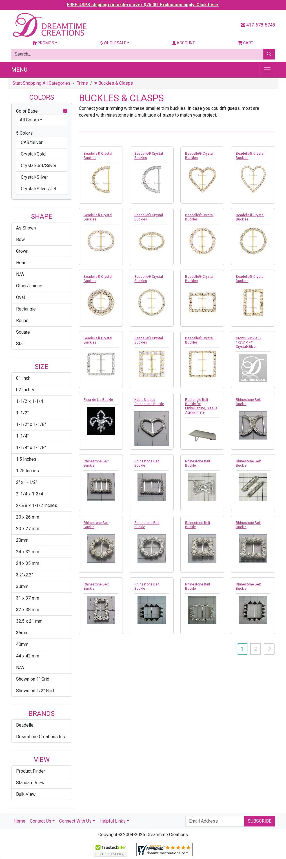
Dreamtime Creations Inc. (41, 736)
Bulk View (26, 794)
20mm (22, 540)
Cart (245, 43)
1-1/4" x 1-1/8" (31, 447)
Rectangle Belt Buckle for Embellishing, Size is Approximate (201, 406)
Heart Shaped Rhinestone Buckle (149, 402)
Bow (20, 239)
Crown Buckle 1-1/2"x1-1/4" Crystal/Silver (248, 342)
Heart (21, 262)
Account (183, 43)
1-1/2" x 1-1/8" (31, 424)
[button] (65, 111)
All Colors (29, 120)
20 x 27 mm (27, 528)
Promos (43, 43)
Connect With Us (75, 821)
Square (23, 332)
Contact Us (40, 821)
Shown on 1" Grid (32, 679)
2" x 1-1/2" (26, 482)
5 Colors (24, 133)
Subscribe (259, 821)
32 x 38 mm (27, 609)
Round (22, 320)
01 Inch (23, 378)
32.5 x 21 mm (29, 621)
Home (19, 821)
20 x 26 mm (27, 517)
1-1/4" (22, 436)
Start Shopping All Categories (41, 83)
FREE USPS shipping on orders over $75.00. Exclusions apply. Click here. (143, 4)
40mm (22, 644)
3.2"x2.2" (24, 575)
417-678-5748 (258, 25)
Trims (82, 83)
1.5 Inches (26, 459)
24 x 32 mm (27, 551)
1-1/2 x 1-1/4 (29, 401)
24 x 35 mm (27, 563)
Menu (19, 69)
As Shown (26, 228)
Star (20, 343)
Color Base (41, 111)
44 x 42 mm (27, 656)
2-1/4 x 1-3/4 (29, 494)
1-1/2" (22, 413)
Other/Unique (29, 285)
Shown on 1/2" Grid (35, 690)
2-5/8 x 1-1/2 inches (36, 505)
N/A (20, 274)
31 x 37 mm (27, 598)
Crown (22, 251)
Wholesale (113, 43)
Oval (20, 297)
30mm (22, 586)
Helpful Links (112, 821)
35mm (22, 632)
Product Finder (30, 771)
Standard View (30, 782)
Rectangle (26, 309)
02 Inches (26, 389)
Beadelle (25, 725)
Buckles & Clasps (113, 83)
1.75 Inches (27, 470)
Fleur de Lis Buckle (98, 400)
